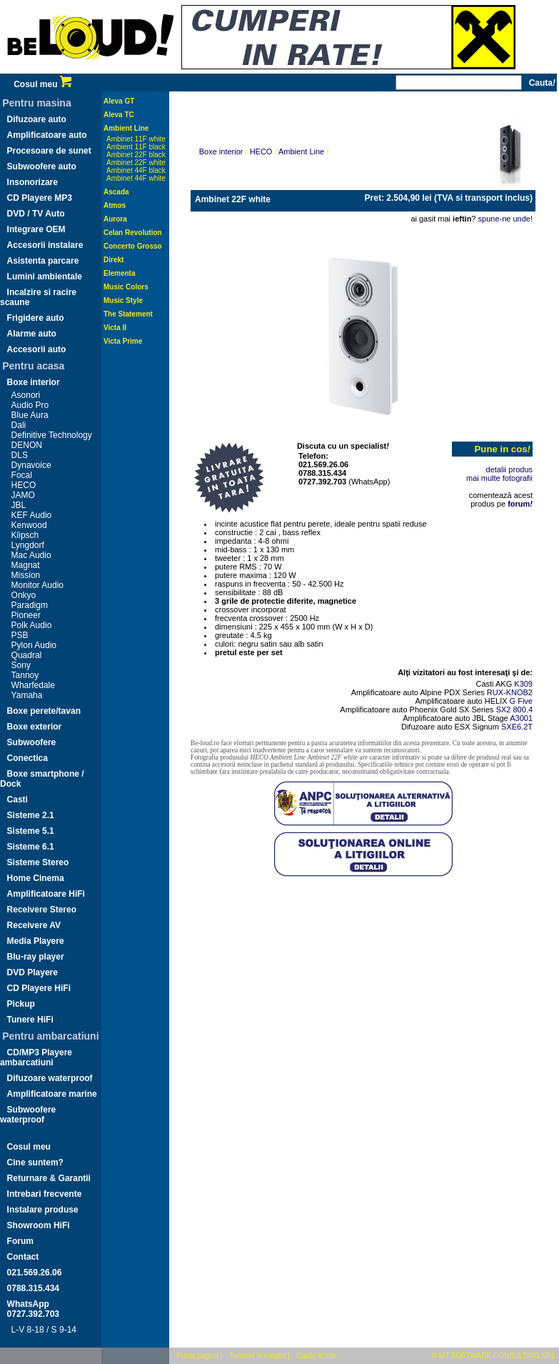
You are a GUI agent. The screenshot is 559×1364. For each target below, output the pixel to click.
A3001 (521, 718)
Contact (23, 1257)
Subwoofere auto (41, 166)
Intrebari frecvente (44, 1194)
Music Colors (126, 287)
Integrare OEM (36, 229)
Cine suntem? (35, 1163)
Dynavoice (31, 465)
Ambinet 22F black (136, 155)
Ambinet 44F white (136, 178)
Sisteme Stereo (38, 862)
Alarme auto (31, 334)
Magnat (25, 565)
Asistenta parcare (43, 261)
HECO (23, 485)
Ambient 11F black (136, 147)
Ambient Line (126, 128)
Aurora (115, 219)
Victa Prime (123, 341)
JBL (18, 505)
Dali (18, 425)
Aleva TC (119, 115)
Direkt (114, 260)
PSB (20, 635)
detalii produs (509, 469)
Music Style (123, 300)
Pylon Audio (33, 645)
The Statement (128, 314)
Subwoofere (31, 742)
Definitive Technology (51, 435)
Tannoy (25, 675)
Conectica (27, 758)
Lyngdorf (27, 545)
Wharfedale (33, 685)
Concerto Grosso (133, 246)
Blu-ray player (35, 957)
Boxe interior (33, 382)
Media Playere (35, 941)
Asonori (26, 395)
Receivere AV (34, 925)
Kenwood (29, 525)
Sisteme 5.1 (30, 831)
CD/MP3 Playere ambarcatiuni (36, 1057)
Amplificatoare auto (47, 135)
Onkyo (23, 595)
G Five (521, 701)
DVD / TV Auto (36, 214)
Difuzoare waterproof (50, 1078)
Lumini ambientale (44, 277)
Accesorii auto (36, 349)
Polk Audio (31, 625)
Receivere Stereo (41, 910)
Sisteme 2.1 (30, 815)
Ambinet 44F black (136, 170)
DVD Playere (32, 972)
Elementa (119, 273)
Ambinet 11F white (136, 139)
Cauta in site (317, 1356)
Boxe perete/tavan (44, 711)
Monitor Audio (37, 585)
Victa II (115, 328)
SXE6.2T (517, 726)
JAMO (23, 495)
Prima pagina (197, 1356)
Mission (26, 575)
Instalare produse (43, 1210)
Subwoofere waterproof (28, 1115)
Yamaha (27, 695)
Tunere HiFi (30, 1020)
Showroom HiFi (38, 1225)
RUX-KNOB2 (510, 692)
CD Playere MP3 (39, 198)
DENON (26, 445)
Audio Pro (30, 405)
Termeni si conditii (257, 1356)
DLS (19, 455)
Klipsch (25, 535)
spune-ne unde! (505, 218)
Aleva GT (119, 101)
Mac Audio (31, 555)
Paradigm (29, 605)
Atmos (115, 205)
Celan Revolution (133, 233)
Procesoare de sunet (49, 151)
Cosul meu (42, 84)
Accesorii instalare (45, 245)
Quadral (26, 655)
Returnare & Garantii (49, 1178)
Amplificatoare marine (52, 1094)
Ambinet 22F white (136, 162)
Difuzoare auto (36, 119)
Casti (17, 800)
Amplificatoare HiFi (46, 894)
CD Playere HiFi (39, 988)
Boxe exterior (34, 727)
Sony (21, 665)
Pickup (21, 1004)
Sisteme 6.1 (30, 847)
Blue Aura (30, 415)
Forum (20, 1241)
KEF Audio (31, 515)
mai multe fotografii (499, 478)
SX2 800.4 (514, 709)
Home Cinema (35, 878)
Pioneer (26, 615)
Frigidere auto (35, 318)
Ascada (116, 192)
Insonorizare (32, 182)
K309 (523, 683)
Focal (21, 475)
